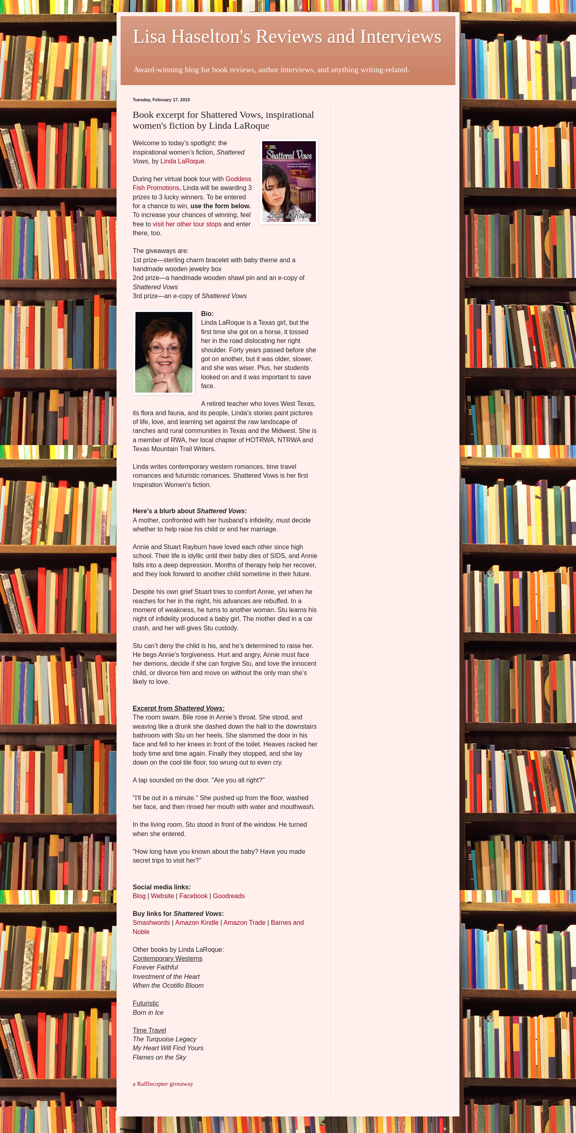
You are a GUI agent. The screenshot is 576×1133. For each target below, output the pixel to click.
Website (162, 896)
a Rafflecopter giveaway (163, 1083)
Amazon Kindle (197, 922)
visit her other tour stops (187, 224)
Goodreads (229, 896)
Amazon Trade (244, 922)
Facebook (193, 896)
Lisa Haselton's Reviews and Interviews (287, 36)
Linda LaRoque (183, 161)
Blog (139, 896)
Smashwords (151, 922)
